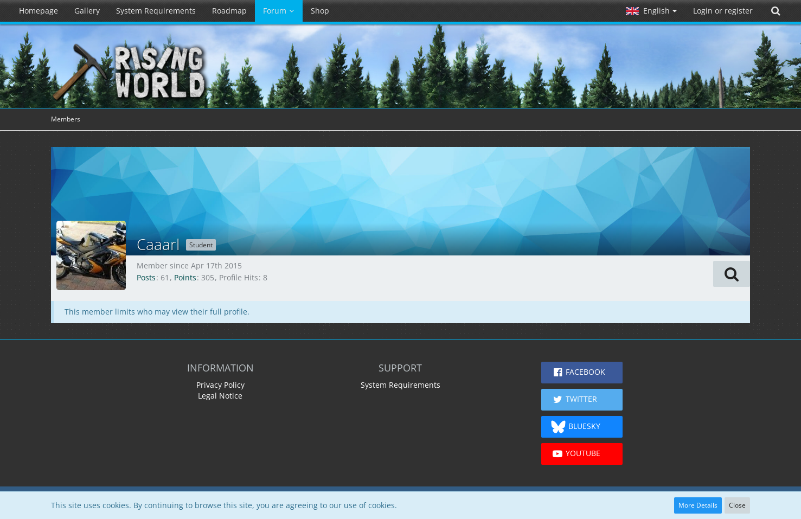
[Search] (775, 11)
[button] (651, 11)
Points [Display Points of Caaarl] (185, 277)
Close (737, 505)
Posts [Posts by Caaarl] (146, 277)
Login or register (723, 10)
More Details (697, 505)
